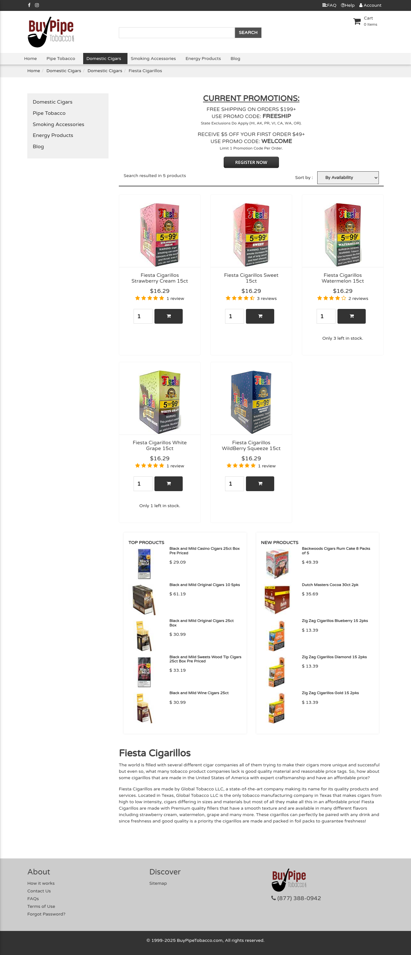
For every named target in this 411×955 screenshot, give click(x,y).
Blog (235, 58)
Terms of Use (41, 906)
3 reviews (267, 298)
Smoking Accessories (153, 58)
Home (30, 58)
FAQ (329, 5)
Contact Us (39, 891)
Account (370, 5)
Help (348, 5)
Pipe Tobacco (61, 58)
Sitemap (158, 883)
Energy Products (203, 58)
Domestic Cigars (103, 58)
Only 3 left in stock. (342, 338)
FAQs (33, 898)
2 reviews (358, 298)
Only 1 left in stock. (159, 505)
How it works (41, 883)
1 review (175, 298)
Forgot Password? (46, 914)
